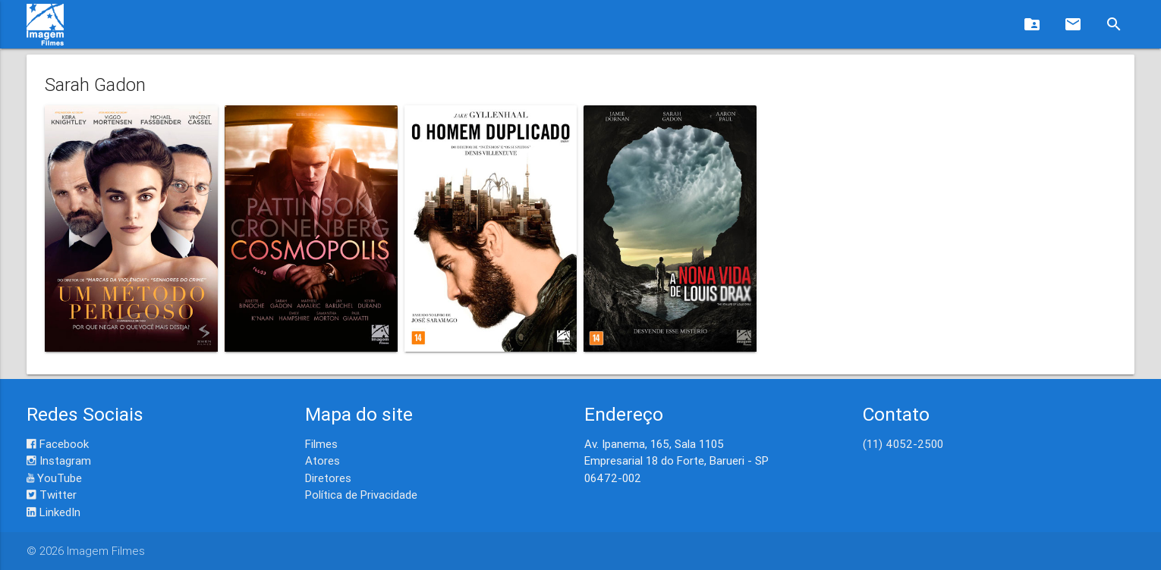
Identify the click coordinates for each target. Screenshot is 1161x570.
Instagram (59, 460)
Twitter (52, 494)
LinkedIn (53, 512)
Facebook (58, 444)
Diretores (328, 478)
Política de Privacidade (361, 494)
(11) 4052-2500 (903, 444)
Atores (322, 460)
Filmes (321, 444)
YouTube (54, 478)
